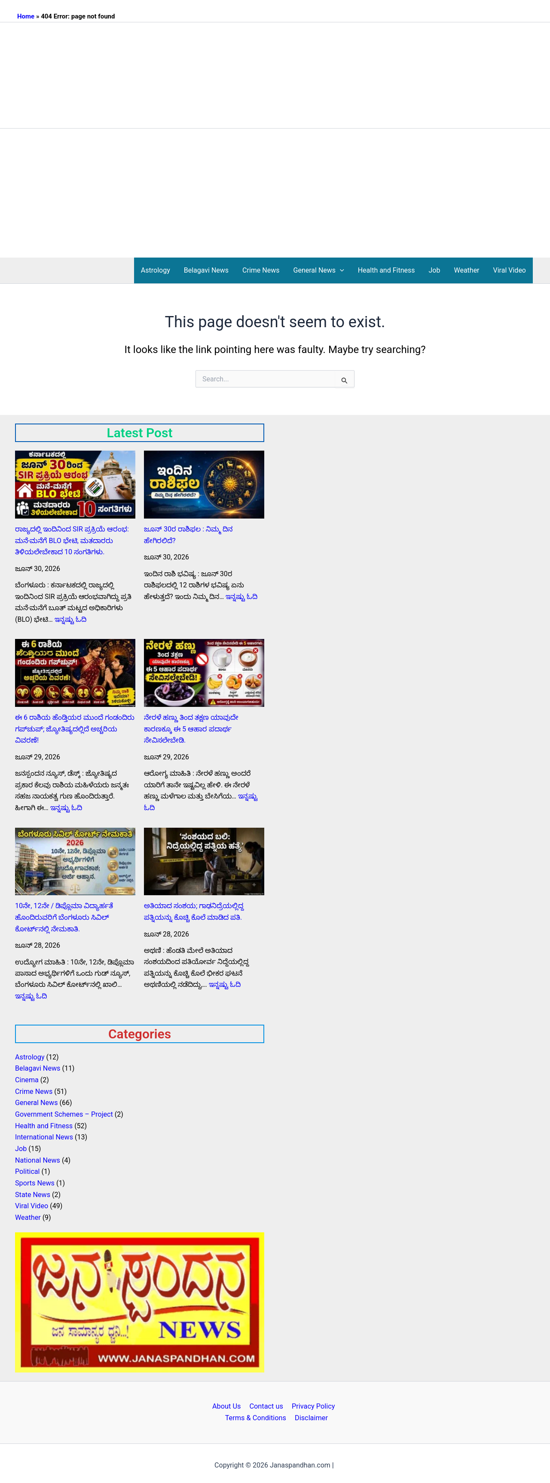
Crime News (260, 270)
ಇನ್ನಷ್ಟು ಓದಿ (70, 619)
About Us (229, 1403)
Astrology (155, 270)
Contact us (266, 1403)
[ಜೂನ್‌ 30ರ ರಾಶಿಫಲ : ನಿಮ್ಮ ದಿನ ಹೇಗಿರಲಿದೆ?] (204, 485)
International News (44, 1135)
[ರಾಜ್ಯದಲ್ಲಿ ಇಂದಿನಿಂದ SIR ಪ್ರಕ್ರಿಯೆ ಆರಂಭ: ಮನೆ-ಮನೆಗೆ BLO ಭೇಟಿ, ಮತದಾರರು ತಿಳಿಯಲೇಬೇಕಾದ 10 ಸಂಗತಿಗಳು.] (75, 485)
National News (37, 1158)
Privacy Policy (311, 1403)
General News (318, 270)
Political (27, 1169)
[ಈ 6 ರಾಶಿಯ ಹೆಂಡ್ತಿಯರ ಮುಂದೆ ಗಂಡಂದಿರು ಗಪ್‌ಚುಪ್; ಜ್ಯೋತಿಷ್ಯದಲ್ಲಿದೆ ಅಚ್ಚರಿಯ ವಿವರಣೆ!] (75, 672)
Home (25, 16)
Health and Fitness (386, 270)
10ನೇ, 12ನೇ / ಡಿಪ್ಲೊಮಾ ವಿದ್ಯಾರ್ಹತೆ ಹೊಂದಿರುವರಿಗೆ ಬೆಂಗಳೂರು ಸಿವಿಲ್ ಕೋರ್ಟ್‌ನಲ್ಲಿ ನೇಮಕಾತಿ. (64, 916)
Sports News (34, 1180)
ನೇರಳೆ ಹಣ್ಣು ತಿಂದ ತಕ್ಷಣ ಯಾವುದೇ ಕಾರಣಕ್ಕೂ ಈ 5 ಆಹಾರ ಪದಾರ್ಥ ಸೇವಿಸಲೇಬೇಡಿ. (191, 728)
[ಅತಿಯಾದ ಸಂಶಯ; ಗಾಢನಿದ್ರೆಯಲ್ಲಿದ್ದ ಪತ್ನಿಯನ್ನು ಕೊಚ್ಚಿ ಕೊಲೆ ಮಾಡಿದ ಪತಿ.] (204, 860)
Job (434, 270)
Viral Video (509, 270)
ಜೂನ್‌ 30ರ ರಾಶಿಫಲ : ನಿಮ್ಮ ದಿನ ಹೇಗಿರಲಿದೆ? (203, 529)
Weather (466, 270)
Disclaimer (310, 1414)
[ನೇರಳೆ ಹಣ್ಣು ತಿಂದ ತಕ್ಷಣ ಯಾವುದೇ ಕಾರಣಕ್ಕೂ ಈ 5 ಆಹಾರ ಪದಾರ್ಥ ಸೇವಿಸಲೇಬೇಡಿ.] (204, 672)
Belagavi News (206, 270)
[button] (340, 270)
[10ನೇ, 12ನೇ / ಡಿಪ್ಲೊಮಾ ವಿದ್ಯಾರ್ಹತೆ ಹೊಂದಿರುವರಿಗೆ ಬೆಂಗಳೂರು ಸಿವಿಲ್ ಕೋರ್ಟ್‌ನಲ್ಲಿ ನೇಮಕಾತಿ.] (75, 860)
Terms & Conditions (257, 1414)
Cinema (26, 1078)
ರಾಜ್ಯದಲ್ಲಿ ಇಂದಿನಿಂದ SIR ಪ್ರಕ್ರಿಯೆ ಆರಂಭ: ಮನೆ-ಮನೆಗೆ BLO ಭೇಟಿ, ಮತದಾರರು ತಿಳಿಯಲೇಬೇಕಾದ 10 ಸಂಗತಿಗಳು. (70, 540)
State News (32, 1192)
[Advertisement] (275, 193)
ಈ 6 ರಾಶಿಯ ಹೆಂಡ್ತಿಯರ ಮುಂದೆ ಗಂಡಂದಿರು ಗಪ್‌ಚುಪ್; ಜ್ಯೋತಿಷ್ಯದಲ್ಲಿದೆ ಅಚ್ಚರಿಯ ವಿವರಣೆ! (73, 728)
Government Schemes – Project (63, 1112)
